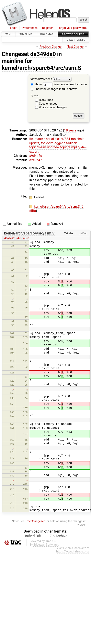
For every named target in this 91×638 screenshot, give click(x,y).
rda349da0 (22, 238)
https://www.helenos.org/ (72, 551)
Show (36, 84)
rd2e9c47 (8, 238)
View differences (41, 79)
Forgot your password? (72, 28)
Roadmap (47, 34)
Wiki (8, 34)
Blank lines (46, 100)
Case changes (48, 103)
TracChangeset (35, 521)
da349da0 (43, 54)
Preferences (29, 28)
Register (47, 28)
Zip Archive (58, 536)
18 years (70, 130)
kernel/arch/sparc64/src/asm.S (41, 67)
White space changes (53, 107)
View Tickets (76, 39)
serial (50, 139)
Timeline (26, 34)
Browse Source (73, 34)
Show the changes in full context (54, 89)
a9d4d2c (35, 156)
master (39, 139)
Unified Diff (32, 536)
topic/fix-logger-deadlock (59, 143)
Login (13, 28)
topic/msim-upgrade (44, 147)
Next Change (75, 46)
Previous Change (50, 46)
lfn (31, 139)
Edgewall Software (45, 544)
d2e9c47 (35, 160)
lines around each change (65, 84)
